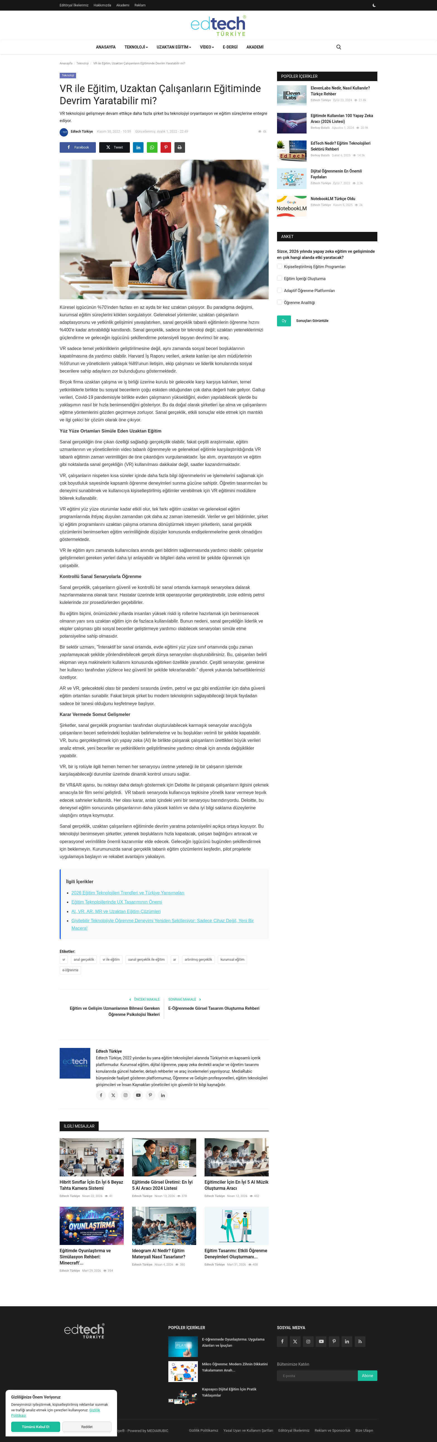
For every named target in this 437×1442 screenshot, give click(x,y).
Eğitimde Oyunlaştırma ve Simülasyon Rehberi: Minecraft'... (85, 1257)
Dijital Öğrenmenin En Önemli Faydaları (336, 174)
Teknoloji (82, 63)
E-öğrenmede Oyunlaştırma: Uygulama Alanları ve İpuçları (233, 1342)
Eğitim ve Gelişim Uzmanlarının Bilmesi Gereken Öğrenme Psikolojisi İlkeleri (115, 1011)
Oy (284, 321)
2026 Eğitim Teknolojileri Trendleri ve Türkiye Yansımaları (127, 892)
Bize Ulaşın (364, 1430)
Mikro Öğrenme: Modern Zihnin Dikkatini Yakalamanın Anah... (235, 1367)
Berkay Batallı (320, 128)
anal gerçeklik (84, 960)
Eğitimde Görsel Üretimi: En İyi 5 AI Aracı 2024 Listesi (162, 1185)
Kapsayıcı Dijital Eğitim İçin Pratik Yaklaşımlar (229, 1392)
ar (174, 960)
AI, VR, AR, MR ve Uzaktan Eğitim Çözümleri (116, 911)
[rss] (360, 1341)
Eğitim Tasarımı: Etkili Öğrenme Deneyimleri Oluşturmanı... (236, 1253)
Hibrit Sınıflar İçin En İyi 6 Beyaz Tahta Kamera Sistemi (91, 1185)
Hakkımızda (102, 5)
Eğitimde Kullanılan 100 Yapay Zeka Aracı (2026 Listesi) (342, 118)
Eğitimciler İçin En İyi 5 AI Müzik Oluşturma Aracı (236, 1185)
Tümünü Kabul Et (35, 1427)
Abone (367, 1375)
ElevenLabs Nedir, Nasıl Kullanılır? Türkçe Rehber (340, 91)
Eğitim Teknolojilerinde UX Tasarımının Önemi (116, 902)
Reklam (140, 5)
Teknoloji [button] (136, 47)
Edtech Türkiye (76, 132)
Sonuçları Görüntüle (312, 321)
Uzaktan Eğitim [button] (174, 47)
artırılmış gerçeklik (198, 960)
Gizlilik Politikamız (203, 1430)
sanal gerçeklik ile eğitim (146, 960)
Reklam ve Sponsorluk (332, 1430)
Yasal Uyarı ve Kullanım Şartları (248, 1430)
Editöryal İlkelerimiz (74, 5)
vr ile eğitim (111, 960)
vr (63, 960)
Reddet (87, 1427)
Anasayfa (105, 47)
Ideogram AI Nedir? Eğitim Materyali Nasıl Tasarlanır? (158, 1253)
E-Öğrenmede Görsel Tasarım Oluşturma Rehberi (213, 1008)
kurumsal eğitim (232, 960)
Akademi (122, 5)
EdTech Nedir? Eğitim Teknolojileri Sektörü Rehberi (340, 146)
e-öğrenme (70, 970)
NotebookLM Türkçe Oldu (333, 198)
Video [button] (207, 47)
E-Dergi (230, 47)
